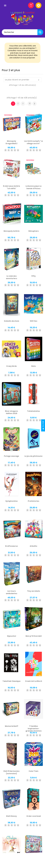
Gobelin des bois (11, 321)
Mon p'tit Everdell (34, 636)
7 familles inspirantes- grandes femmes (34, 728)
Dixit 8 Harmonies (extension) (11, 772)
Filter (43, 426)
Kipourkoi (11, 636)
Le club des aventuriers (11, 277)
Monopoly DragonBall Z (11, 142)
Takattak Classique (12, 681)
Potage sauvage (11, 456)
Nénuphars (33, 231)
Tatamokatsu (33, 411)
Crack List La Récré (33, 681)
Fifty (33, 276)
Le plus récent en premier (22, 79)
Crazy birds (11, 366)
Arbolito (33, 546)
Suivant (34, 103)
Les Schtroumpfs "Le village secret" (33, 142)
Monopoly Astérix (11, 231)
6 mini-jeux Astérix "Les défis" (11, 187)
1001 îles (33, 321)
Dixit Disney (11, 816)
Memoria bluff (11, 726)
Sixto (33, 366)
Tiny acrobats (33, 591)
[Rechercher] (22, 32)
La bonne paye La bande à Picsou (33, 187)
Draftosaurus (11, 546)
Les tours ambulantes (11, 592)
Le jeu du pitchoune (33, 456)
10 (29, 103)
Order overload (33, 816)
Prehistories (33, 501)
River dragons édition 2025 (11, 412)
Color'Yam (33, 771)
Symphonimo (11, 501)
